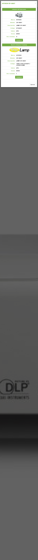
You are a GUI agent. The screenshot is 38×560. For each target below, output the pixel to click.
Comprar (19, 40)
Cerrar (32, 84)
